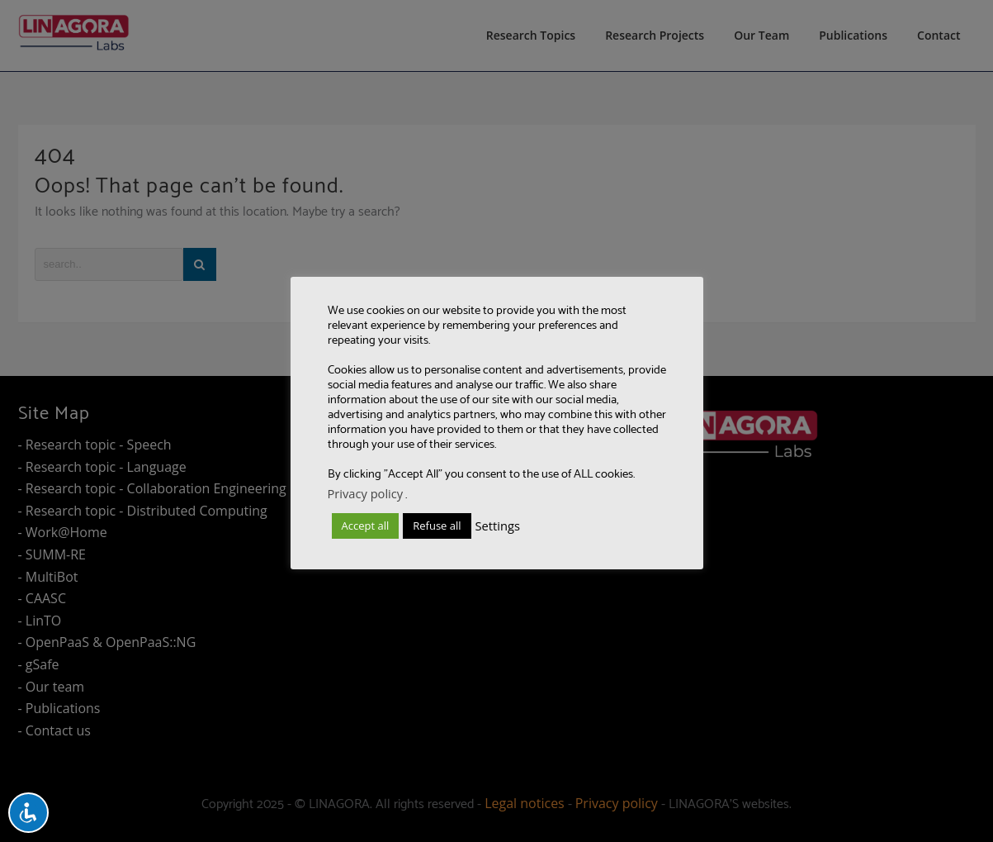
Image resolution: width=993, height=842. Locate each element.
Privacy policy (366, 493)
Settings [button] (497, 525)
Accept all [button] (366, 525)
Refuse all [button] (437, 525)
